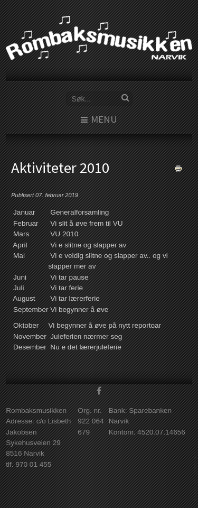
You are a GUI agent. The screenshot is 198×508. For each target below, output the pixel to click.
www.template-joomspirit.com (196, 477)
